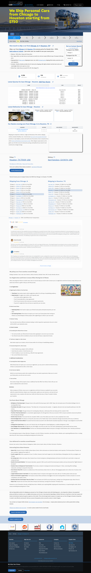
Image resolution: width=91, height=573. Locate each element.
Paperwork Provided (43, 549)
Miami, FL (18, 198)
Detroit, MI (18, 192)
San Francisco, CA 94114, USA (60, 160)
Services (50, 5)
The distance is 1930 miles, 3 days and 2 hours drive (21, 164)
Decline (21, 570)
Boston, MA (18, 188)
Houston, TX (45, 46)
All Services (12, 549)
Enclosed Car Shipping (14, 547)
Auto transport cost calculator (35, 502)
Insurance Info (42, 547)
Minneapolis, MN (20, 200)
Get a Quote (12, 543)
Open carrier (22, 60)
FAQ (58, 5)
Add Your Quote (44, 82)
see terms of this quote (37, 167)
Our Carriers (56, 545)
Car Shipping (29, 5)
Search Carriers (57, 547)
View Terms (79, 41)
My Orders (40, 5)
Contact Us (67, 5)
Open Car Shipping (13, 545)
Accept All (12, 570)
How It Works (42, 551)
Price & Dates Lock (43, 553)
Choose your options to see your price (18, 508)
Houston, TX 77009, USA (20, 160)
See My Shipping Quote (16, 170)
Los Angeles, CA (19, 196)
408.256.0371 (38, 558)
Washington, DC (19, 214)
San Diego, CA (19, 208)
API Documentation (58, 549)
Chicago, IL (34, 46)
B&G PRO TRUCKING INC (22, 129)
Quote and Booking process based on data (21, 141)
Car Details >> (73, 64)
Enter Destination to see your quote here (45, 88)
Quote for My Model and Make (18, 512)
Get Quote (26, 543)
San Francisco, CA (20, 210)
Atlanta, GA (18, 186)
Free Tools (41, 545)
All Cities (14, 534)
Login (25, 549)
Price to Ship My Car (15, 519)
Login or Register (78, 5)
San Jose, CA (19, 184)
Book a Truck (27, 545)
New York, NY (19, 202)
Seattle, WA (19, 212)
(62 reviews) (25, 222)
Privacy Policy (28, 570)
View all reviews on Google (45, 266)
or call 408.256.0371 (73, 48)
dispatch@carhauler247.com (50, 558)
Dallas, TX (18, 190)
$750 (73, 61)
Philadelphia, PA (19, 204)
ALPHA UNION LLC (22, 131)
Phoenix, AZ (18, 206)
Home (10, 534)
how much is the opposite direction (38, 137)
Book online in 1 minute (16, 51)
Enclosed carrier (42, 60)
